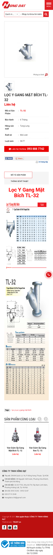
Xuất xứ (8, 135)
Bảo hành (9, 120)
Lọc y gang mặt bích (23, 410)
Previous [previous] (39, 419)
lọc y (13, 410)
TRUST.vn (17, 522)
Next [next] (46, 419)
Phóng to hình (38, 75)
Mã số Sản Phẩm (10, 112)
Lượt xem (9, 141)
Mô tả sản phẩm (18, 175)
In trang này (43, 162)
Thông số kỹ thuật (19, 181)
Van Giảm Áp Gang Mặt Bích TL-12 (15, 449)
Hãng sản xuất (9, 127)
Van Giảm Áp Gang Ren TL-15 (37, 449)
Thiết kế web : (7, 522)
